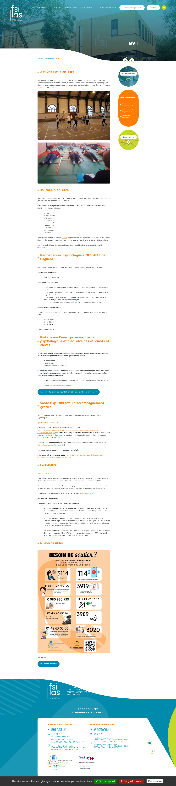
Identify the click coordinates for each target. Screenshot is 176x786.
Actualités (41, 7)
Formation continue (126, 117)
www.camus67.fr (44, 473)
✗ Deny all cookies (131, 781)
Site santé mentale (48, 664)
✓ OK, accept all (105, 781)
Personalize (155, 781)
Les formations (70, 7)
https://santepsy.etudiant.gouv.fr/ (51, 445)
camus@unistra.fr (86, 493)
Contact (153, 7)
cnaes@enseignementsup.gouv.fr (58, 385)
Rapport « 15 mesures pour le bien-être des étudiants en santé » (68, 392)
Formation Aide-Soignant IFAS (128, 111)
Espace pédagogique (132, 7)
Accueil (30, 7)
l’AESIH (64, 237)
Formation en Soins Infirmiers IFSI (129, 105)
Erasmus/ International (106, 7)
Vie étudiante (86, 7)
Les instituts (55, 7)
